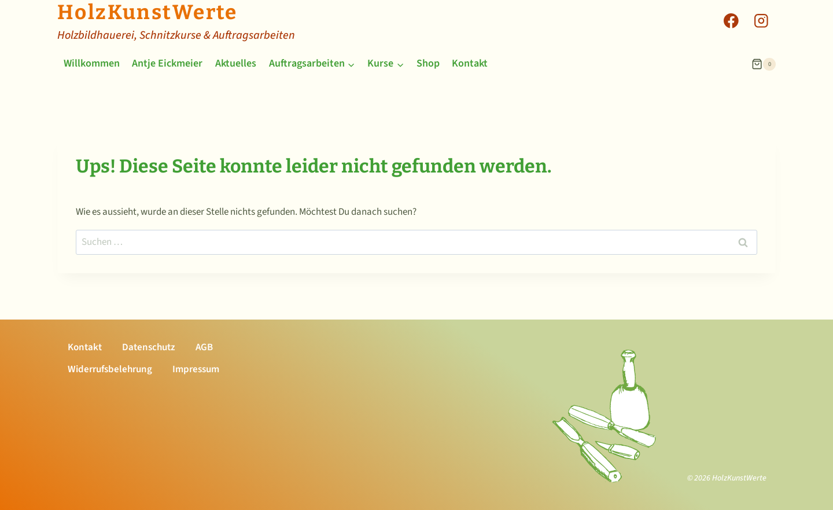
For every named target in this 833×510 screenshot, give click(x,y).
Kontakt (470, 63)
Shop (428, 63)
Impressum (195, 369)
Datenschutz (148, 347)
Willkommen (92, 63)
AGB (204, 347)
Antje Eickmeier (167, 63)
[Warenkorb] (763, 64)
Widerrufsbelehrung (110, 369)
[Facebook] (731, 20)
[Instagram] (761, 20)
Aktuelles (235, 63)
